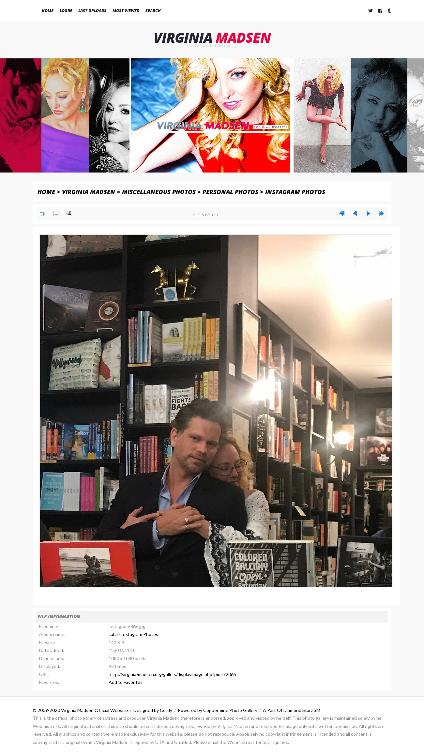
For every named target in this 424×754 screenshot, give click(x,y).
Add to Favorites (126, 682)
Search (153, 10)
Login (66, 10)
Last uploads (92, 10)
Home (47, 10)
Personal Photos (230, 192)
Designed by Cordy (152, 710)
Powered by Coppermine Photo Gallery (217, 710)
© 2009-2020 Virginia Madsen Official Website (80, 710)
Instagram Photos (295, 192)
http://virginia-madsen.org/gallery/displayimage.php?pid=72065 (172, 674)
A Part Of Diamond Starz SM (291, 710)
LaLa (113, 634)
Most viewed (126, 10)
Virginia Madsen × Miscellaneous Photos (129, 192)
